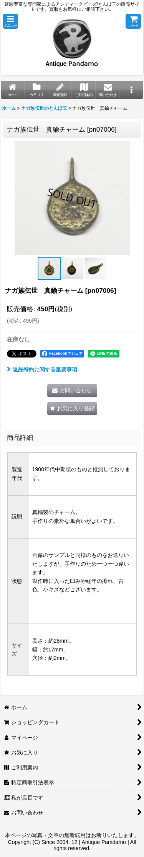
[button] (10, 21)
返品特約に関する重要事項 (42, 369)
